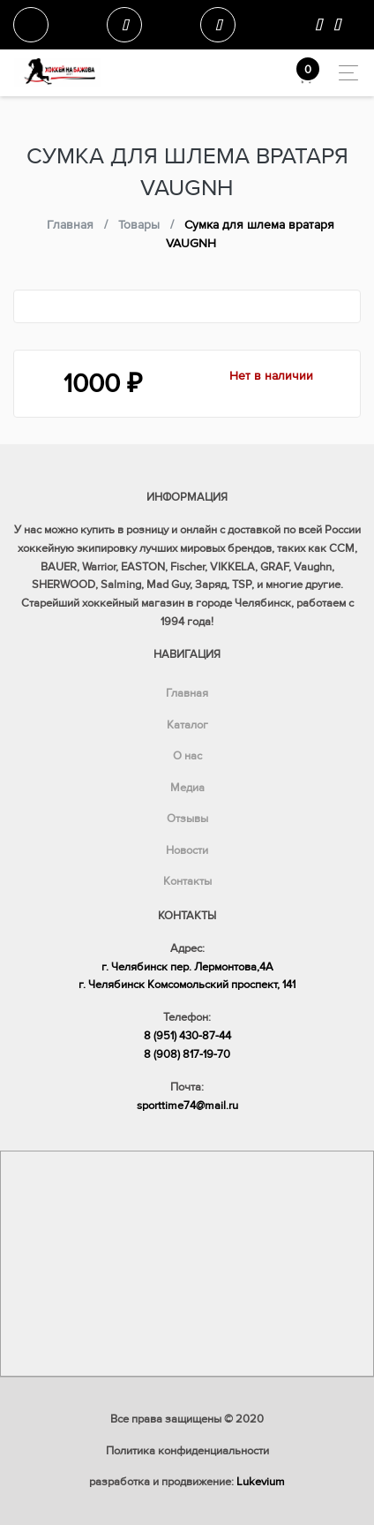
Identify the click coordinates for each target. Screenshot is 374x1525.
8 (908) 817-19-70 (187, 1054)
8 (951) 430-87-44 (187, 1036)
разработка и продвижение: (187, 1482)
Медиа (187, 788)
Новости (187, 850)
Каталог (187, 725)
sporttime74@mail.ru (187, 1105)
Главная (187, 693)
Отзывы (187, 819)
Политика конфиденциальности (187, 1451)
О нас (187, 756)
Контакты (187, 881)
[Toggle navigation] (343, 73)
